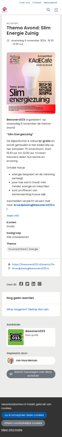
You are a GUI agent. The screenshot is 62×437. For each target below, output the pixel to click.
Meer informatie (11, 430)
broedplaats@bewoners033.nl (30, 268)
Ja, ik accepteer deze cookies (24, 415)
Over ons (25, 2)
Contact (36, 2)
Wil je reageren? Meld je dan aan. (28, 309)
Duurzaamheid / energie (23, 249)
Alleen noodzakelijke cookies (23, 423)
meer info (13, 216)
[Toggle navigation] (56, 10)
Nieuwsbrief (50, 2)
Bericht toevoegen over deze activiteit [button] (31, 373)
